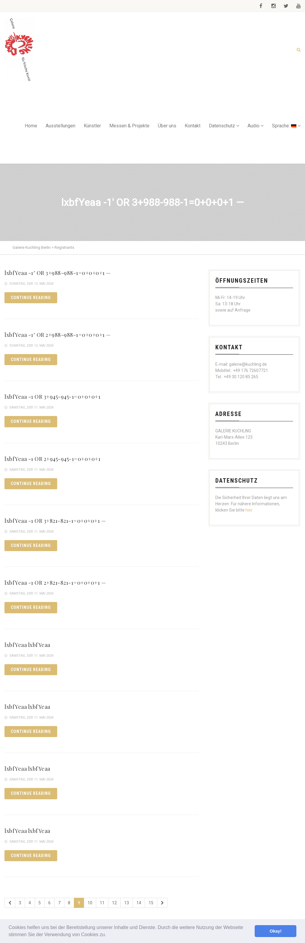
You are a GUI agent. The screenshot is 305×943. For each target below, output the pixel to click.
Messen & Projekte (129, 126)
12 (114, 902)
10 (90, 902)
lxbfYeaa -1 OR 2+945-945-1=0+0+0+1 (52, 458)
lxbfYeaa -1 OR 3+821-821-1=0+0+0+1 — (55, 520)
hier (248, 510)
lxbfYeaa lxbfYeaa (27, 644)
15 (151, 902)
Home (31, 126)
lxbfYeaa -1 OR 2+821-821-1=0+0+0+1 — (55, 582)
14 (138, 902)
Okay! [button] (275, 931)
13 (126, 902)
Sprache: (284, 126)
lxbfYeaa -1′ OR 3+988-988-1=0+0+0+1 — (57, 272)
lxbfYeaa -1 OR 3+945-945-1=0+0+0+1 (52, 396)
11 (102, 902)
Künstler (92, 126)
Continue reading (31, 297)
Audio (253, 126)
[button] (108, 935)
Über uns (167, 126)
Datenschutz (222, 126)
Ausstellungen (60, 126)
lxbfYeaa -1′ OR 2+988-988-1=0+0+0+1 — (57, 334)
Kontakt (192, 126)
